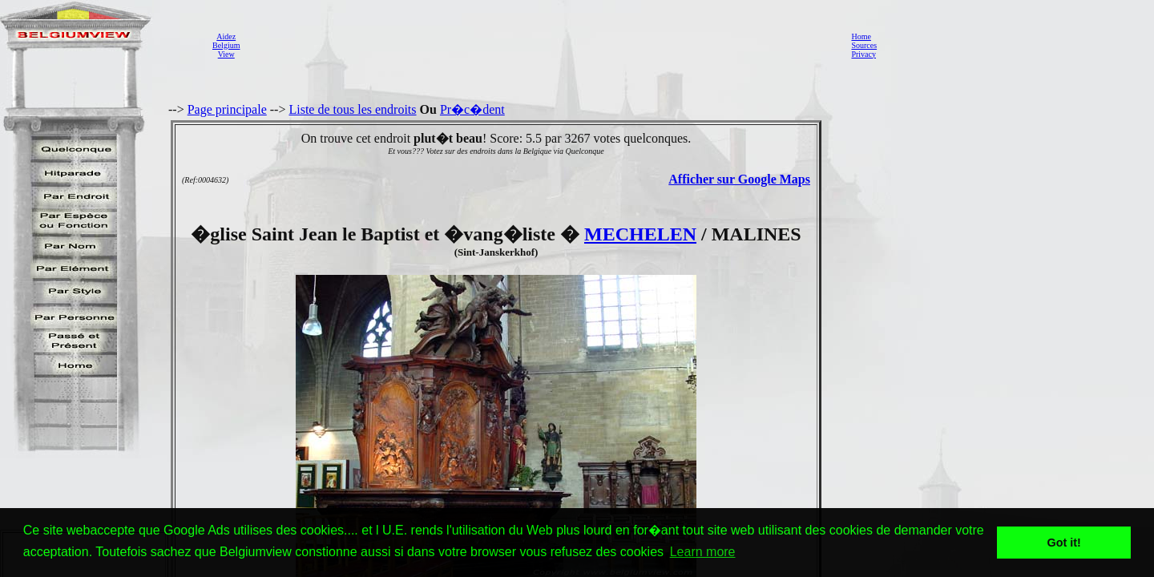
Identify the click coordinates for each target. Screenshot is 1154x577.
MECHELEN (640, 234)
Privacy (863, 54)
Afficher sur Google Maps (739, 179)
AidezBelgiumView (226, 45)
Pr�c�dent (472, 109)
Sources (864, 45)
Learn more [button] (703, 552)
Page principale (227, 109)
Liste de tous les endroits (352, 109)
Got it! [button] (1064, 542)
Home (860, 36)
